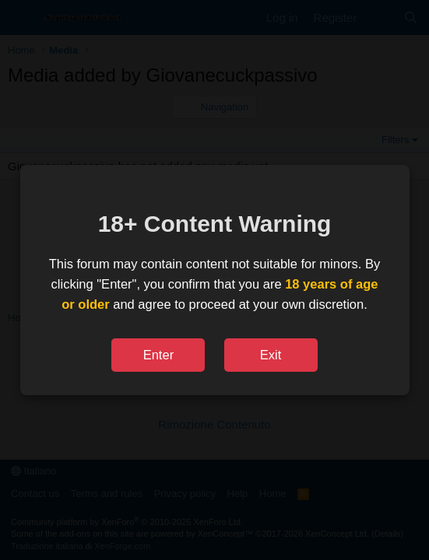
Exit (271, 355)
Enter (158, 355)
